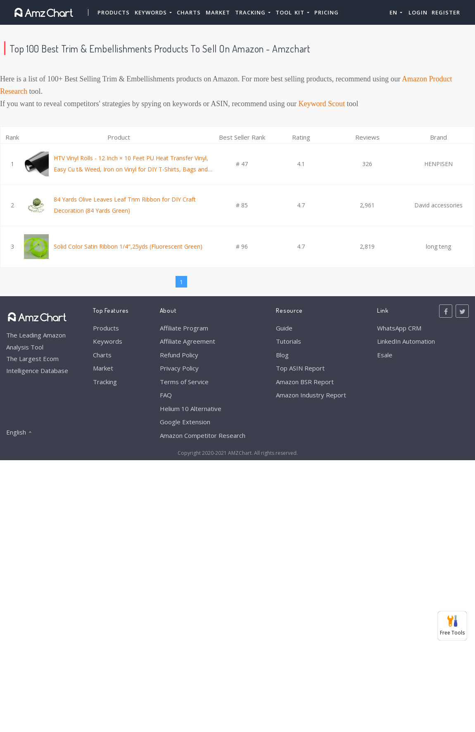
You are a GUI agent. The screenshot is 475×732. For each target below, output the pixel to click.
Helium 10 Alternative (190, 408)
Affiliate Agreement (187, 341)
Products (113, 12)
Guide (284, 328)
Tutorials (288, 341)
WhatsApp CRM (399, 328)
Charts (189, 12)
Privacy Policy (179, 368)
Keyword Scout (322, 104)
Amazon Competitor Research (202, 435)
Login (418, 12)
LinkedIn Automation (406, 341)
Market (218, 12)
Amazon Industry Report (311, 395)
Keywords (107, 341)
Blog (282, 355)
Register (446, 12)
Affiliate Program (184, 328)
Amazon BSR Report (305, 382)
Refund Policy (179, 355)
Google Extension (185, 422)
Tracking (105, 382)
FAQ (166, 395)
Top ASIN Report (300, 368)
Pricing (326, 12)
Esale (384, 355)
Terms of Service (184, 382)
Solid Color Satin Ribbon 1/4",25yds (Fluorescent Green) (128, 246)
